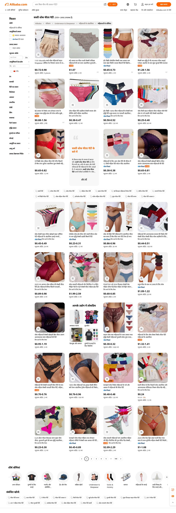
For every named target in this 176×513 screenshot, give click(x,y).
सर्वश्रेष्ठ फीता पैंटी (50, 503)
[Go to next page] (121, 459)
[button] (105, 4)
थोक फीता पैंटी (69, 191)
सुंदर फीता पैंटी (115, 196)
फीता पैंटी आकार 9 (147, 196)
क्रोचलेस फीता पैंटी (79, 196)
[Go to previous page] (81, 459)
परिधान (48, 23)
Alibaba (38, 23)
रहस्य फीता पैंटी (101, 191)
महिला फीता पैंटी (85, 191)
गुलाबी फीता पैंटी (110, 498)
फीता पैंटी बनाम (130, 196)
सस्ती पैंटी (39, 191)
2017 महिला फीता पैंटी (15, 503)
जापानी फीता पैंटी (158, 191)
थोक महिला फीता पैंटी (60, 196)
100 (116, 459)
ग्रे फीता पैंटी (43, 498)
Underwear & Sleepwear (65, 23)
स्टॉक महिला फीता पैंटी (97, 196)
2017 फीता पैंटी (150, 498)
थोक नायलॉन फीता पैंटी (104, 503)
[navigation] (18, 238)
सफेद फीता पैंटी (53, 191)
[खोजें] (112, 4)
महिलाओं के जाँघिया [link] (104, 23)
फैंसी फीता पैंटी (76, 498)
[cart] (136, 5)
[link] (173, 490)
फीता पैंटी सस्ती (86, 503)
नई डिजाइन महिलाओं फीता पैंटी (121, 191)
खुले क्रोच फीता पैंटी (93, 498)
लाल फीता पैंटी (29, 498)
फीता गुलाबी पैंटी (34, 503)
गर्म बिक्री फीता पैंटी (42, 196)
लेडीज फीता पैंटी (142, 191)
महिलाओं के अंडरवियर (86, 23)
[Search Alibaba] (68, 4)
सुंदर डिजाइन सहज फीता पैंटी (130, 498)
